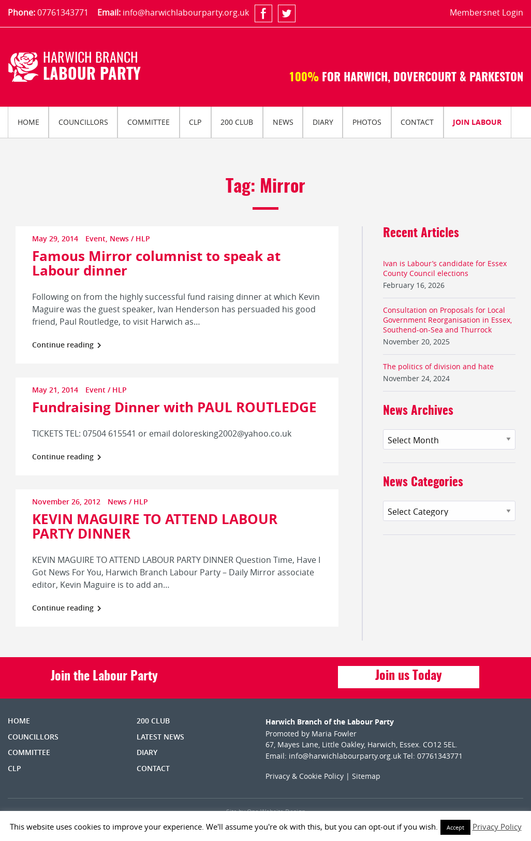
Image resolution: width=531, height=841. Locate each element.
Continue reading (66, 345)
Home (28, 122)
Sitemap (366, 776)
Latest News (160, 737)
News (283, 122)
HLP (143, 238)
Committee (148, 122)
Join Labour (477, 122)
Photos (366, 122)
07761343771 (63, 12)
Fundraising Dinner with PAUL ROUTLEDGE (174, 407)
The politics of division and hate (438, 366)
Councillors (83, 122)
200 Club (236, 122)
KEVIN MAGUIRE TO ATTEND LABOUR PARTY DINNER (154, 526)
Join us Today (408, 676)
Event (95, 238)
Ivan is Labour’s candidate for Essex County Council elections (445, 268)
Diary (323, 122)
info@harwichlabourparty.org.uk (186, 12)
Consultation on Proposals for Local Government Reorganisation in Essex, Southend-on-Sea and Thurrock (447, 320)
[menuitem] (28, 122)
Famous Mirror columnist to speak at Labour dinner (156, 263)
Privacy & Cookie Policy (305, 776)
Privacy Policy (497, 826)
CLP (195, 122)
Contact (417, 122)
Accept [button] (455, 827)
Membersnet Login (486, 12)
